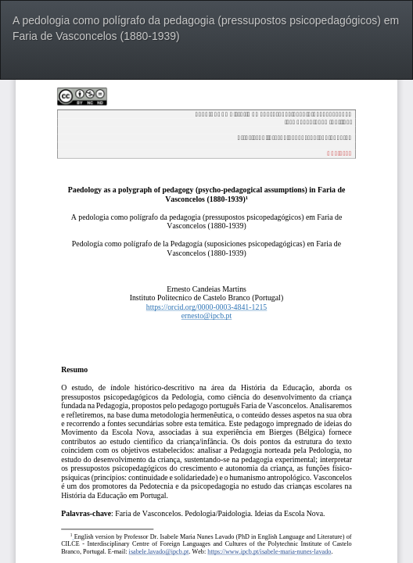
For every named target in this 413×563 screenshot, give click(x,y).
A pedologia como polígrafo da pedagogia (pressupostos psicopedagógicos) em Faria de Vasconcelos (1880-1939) (206, 28)
